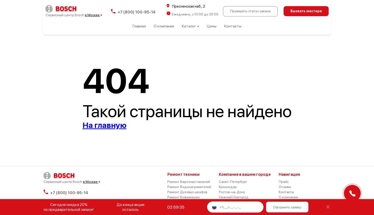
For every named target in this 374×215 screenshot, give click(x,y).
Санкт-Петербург (233, 182)
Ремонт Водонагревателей (189, 187)
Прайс (284, 182)
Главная (139, 26)
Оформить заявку (287, 207)
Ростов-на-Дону (232, 192)
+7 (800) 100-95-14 (133, 11)
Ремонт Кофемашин (183, 197)
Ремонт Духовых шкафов (187, 192)
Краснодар (228, 187)
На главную (104, 125)
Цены (211, 26)
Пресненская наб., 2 (185, 6)
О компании (164, 26)
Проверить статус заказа (250, 11)
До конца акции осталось (130, 207)
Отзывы (285, 187)
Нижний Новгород (234, 197)
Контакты (232, 26)
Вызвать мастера (306, 11)
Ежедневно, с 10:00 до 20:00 (192, 13)
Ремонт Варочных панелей (188, 182)
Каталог (190, 26)
